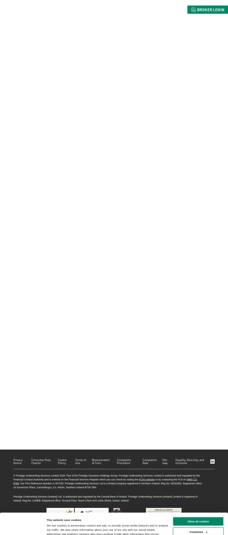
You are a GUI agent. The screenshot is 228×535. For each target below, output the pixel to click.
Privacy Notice (18, 461)
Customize (198, 511)
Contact (171, 9)
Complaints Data (149, 461)
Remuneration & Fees (101, 461)
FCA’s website (147, 479)
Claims (149, 9)
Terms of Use (80, 461)
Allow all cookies (198, 501)
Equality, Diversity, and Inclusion (189, 461)
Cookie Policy (62, 461)
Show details (55, 527)
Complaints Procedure (124, 461)
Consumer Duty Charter (41, 461)
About (109, 9)
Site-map (165, 461)
